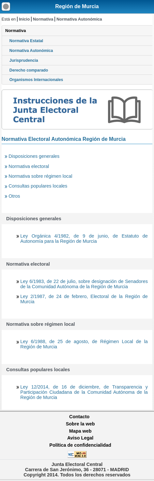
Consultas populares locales (37, 186)
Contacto (79, 416)
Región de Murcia (77, 6)
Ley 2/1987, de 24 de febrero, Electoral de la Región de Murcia (84, 299)
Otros (14, 196)
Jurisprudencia (23, 60)
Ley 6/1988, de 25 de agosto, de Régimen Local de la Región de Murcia (84, 344)
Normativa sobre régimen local (40, 176)
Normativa (43, 19)
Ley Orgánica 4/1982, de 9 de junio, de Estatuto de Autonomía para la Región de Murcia (84, 238)
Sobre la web (80, 423)
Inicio (24, 19)
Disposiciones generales (33, 156)
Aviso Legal (80, 437)
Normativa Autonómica (79, 19)
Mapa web (80, 431)
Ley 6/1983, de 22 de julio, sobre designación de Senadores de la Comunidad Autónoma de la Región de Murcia (84, 284)
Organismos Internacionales (36, 79)
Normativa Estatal (26, 41)
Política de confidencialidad (80, 445)
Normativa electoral (28, 166)
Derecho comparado (28, 70)
